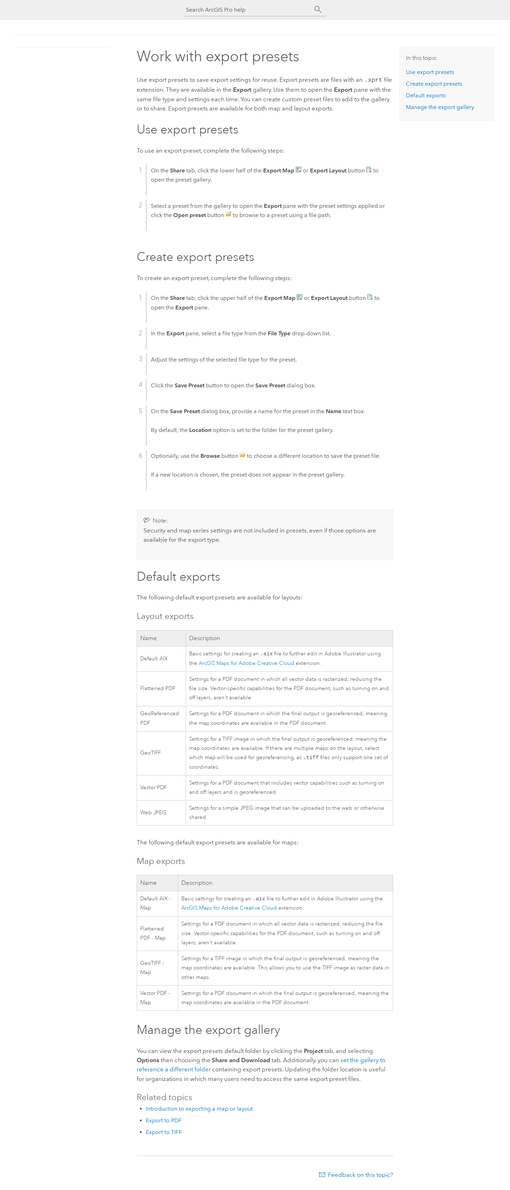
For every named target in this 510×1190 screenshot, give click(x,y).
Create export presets (434, 83)
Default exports (426, 95)
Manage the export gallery (440, 107)
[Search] (318, 9)
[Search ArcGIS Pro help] (248, 10)
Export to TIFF (164, 1133)
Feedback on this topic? (360, 1176)
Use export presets (430, 72)
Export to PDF (164, 1121)
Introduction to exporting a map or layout (199, 1110)
